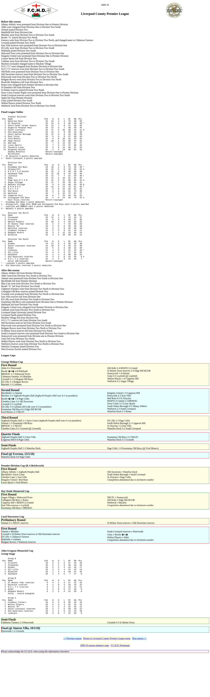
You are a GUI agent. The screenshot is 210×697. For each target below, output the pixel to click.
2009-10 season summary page (94, 688)
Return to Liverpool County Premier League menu (106, 681)
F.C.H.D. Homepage (120, 688)
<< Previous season (72, 681)
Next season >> (139, 681)
